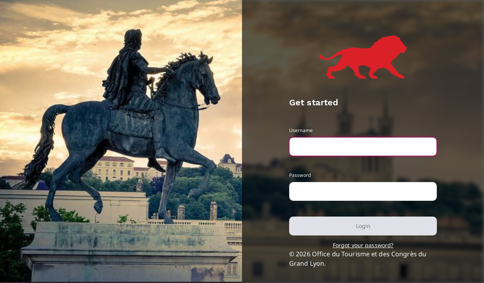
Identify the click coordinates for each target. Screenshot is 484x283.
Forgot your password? (363, 245)
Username (301, 130)
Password (300, 175)
